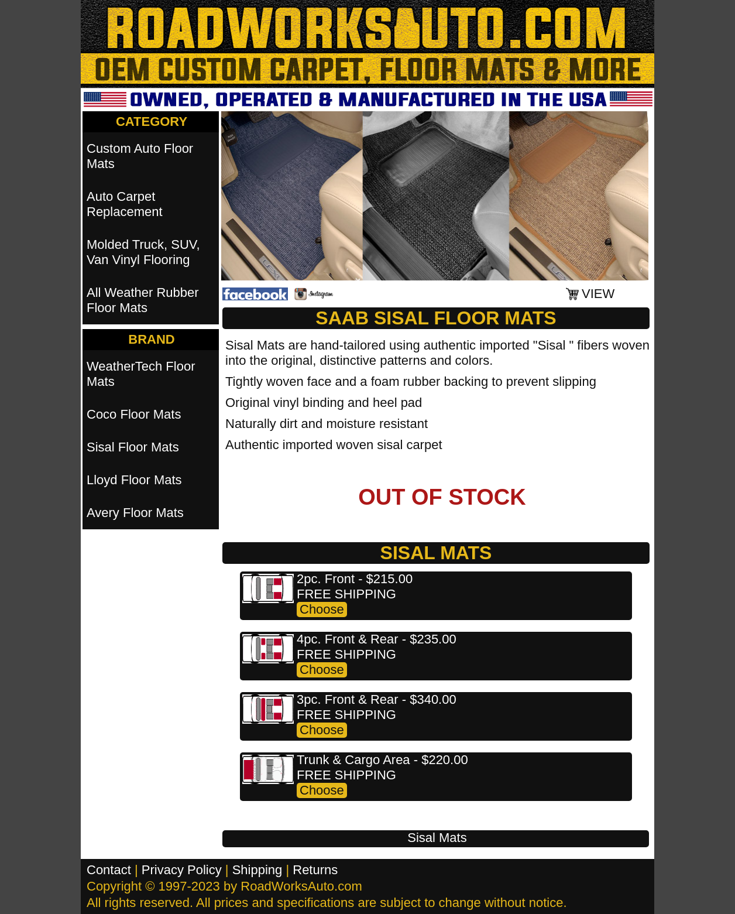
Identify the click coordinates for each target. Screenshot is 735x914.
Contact (109, 869)
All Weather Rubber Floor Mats (143, 300)
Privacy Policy (182, 869)
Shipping (257, 869)
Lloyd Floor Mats (134, 480)
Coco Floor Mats (134, 414)
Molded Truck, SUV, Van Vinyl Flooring (143, 252)
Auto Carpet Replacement (125, 204)
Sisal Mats (436, 837)
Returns (315, 869)
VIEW (598, 293)
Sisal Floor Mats (133, 447)
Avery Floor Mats (135, 512)
